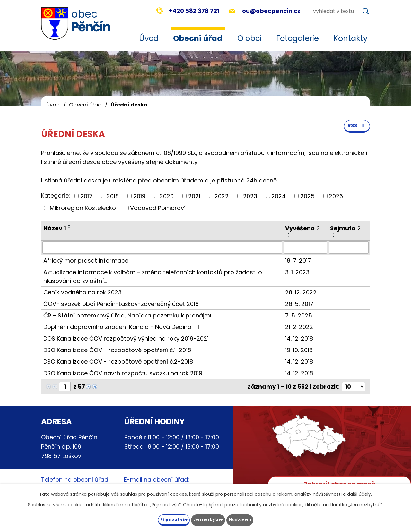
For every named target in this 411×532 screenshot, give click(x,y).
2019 (139, 196)
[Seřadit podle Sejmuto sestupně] (333, 236)
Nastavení (253, 518)
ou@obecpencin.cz (265, 11)
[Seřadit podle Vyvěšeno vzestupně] (288, 233)
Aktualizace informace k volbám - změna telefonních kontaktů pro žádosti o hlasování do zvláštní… (152, 276)
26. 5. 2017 (299, 304)
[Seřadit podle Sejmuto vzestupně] (333, 233)
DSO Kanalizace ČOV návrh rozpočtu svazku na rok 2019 (122, 373)
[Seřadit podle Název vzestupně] (69, 225)
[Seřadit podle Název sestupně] (69, 227)
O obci (249, 38)
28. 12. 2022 (301, 292)
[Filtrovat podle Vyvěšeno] (305, 247)
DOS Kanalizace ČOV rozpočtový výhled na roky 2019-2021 (126, 338)
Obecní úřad (198, 38)
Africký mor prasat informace (85, 261)
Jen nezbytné (208, 518)
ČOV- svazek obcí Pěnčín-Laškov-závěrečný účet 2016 (121, 304)
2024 (278, 196)
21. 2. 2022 (299, 327)
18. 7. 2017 (298, 261)
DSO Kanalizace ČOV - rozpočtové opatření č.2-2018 (118, 362)
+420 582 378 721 (187, 11)
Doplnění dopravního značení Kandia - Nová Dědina (123, 327)
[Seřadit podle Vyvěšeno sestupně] (288, 236)
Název (54, 228)
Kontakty (350, 38)
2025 (307, 196)
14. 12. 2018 (299, 338)
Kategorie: (55, 195)
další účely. (359, 492)
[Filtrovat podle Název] (162, 247)
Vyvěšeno (302, 228)
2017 (86, 196)
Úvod (53, 104)
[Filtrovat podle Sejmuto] (349, 247)
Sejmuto (345, 228)
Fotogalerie (297, 38)
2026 (336, 196)
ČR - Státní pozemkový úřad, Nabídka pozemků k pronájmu (134, 315)
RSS (355, 132)
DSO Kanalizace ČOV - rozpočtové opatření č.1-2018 (117, 350)
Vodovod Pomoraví (158, 208)
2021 (194, 196)
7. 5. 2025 (298, 315)
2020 (167, 196)
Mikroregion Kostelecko (83, 208)
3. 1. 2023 (297, 272)
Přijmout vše (160, 518)
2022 (221, 196)
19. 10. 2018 (299, 350)
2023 (250, 196)
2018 (113, 196)
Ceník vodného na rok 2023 (88, 292)
